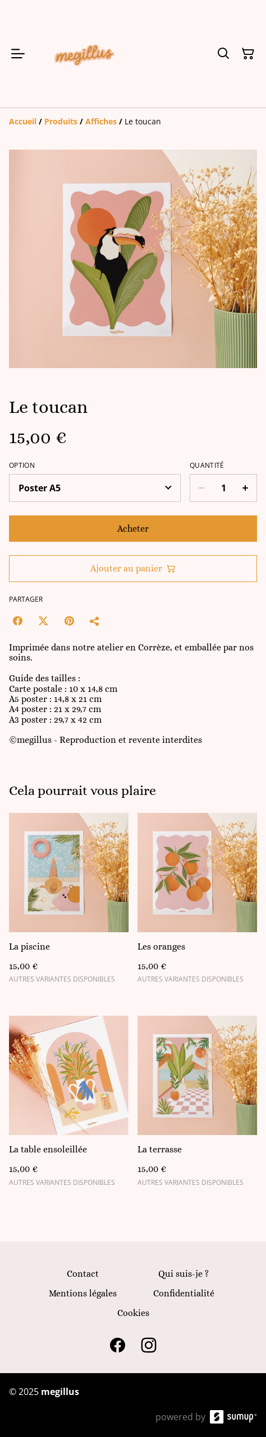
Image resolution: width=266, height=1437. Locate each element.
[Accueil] (22, 121)
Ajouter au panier (133, 568)
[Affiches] (101, 121)
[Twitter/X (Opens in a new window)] (43, 620)
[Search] (223, 53)
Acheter (133, 528)
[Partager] (94, 620)
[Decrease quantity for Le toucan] (201, 488)
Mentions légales (83, 1293)
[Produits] (60, 121)
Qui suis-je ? (183, 1273)
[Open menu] (18, 53)
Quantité (207, 465)
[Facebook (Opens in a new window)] (17, 620)
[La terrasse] (197, 1106)
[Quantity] (223, 488)
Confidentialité (183, 1293)
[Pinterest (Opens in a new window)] (69, 620)
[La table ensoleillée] (69, 1106)
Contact (83, 1273)
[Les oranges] (197, 903)
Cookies (133, 1313)
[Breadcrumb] (133, 121)
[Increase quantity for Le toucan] (245, 488)
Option (22, 465)
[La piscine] (69, 903)
